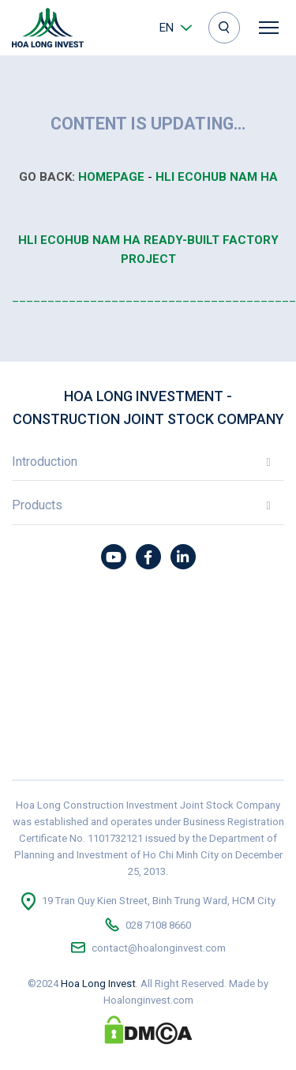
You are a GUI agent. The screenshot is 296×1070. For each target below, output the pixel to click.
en (166, 28)
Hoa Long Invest (98, 983)
